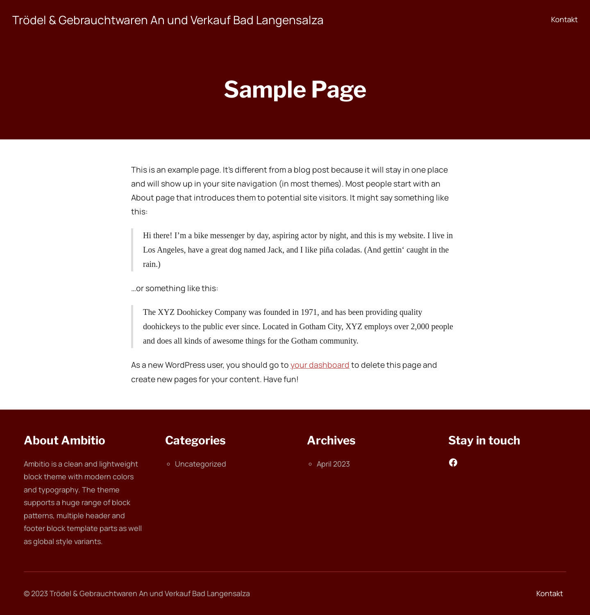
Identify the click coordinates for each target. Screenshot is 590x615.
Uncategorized (200, 464)
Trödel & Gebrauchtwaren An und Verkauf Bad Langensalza (168, 19)
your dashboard (319, 364)
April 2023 (333, 464)
